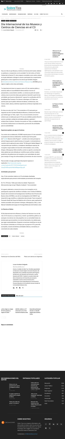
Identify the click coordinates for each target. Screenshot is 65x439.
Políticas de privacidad (47, 1)
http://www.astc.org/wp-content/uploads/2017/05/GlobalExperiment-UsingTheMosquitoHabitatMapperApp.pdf (14, 165)
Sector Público (13, 20)
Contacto (38, 1)
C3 (9, 236)
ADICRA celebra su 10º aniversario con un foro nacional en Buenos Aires (21, 311)
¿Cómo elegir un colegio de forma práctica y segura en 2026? (7, 311)
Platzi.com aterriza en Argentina (33, 256)
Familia (7, 20)
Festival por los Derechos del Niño (10, 256)
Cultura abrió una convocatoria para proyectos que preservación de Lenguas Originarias (35, 385)
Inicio (2, 18)
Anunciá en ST (57, 1)
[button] (62, 14)
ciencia (22, 236)
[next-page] (5, 318)
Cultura (36, 14)
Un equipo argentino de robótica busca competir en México (57, 150)
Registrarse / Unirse (30, 1)
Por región (5, 14)
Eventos (7, 18)
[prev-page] (2, 318)
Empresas (30, 14)
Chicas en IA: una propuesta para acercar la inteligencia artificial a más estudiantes (58, 53)
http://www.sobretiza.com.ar (18, 266)
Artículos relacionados (8, 295)
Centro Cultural (15, 236)
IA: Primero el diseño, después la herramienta (58, 105)
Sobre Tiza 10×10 (44, 14)
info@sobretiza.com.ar (31, 434)
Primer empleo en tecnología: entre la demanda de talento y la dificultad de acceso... (58, 84)
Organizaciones (22, 14)
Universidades (12, 14)
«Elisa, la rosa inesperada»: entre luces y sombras (36, 395)
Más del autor (19, 295)
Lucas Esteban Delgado (8, 30)
